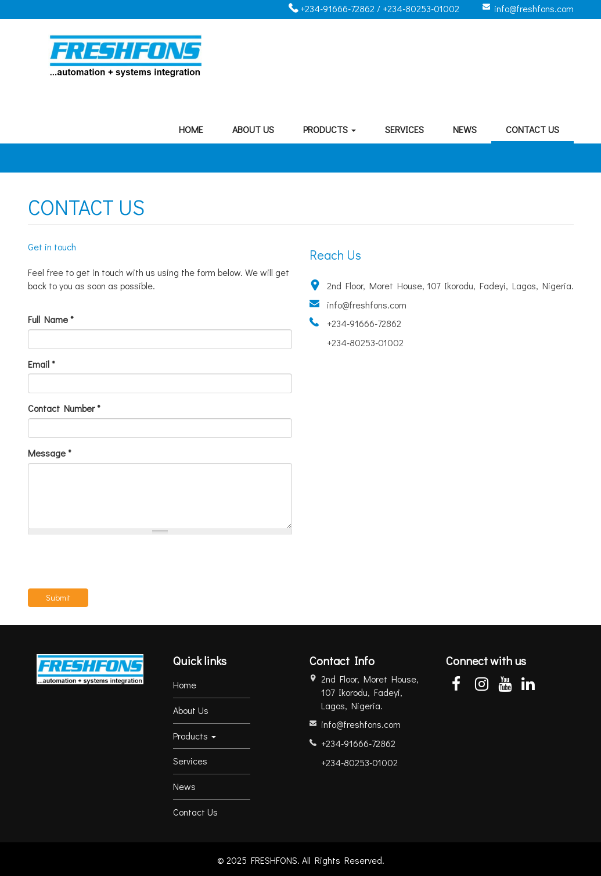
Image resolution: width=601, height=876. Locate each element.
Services (404, 129)
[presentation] (116, 565)
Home (191, 129)
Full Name (51, 319)
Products (329, 129)
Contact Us (532, 129)
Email (41, 364)
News (465, 129)
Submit (58, 597)
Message (49, 453)
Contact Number (64, 408)
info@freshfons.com (534, 8)
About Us (253, 129)
